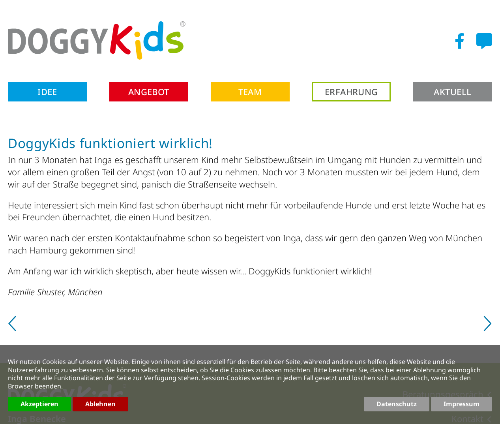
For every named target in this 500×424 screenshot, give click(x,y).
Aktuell (452, 92)
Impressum (461, 404)
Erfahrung (351, 92)
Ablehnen (100, 404)
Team (250, 92)
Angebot (148, 92)
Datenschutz (396, 404)
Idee (47, 92)
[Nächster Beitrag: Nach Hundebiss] (486, 326)
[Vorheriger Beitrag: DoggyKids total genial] (13, 326)
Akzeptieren (39, 404)
